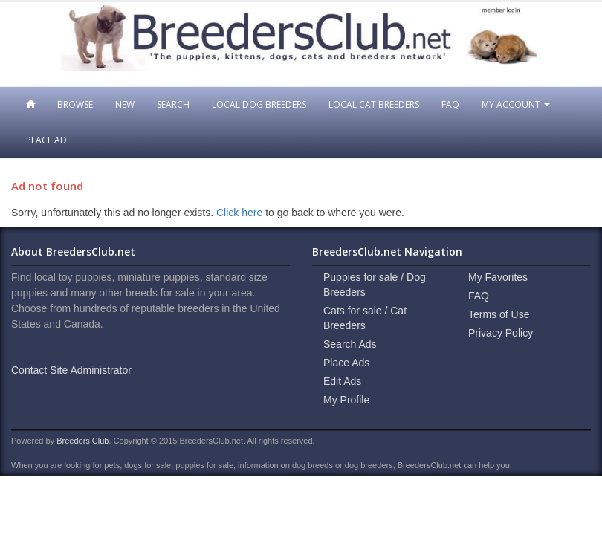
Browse (75, 104)
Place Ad (46, 140)
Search (173, 104)
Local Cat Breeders (373, 104)
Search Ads (350, 344)
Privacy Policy (500, 333)
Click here (239, 212)
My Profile (346, 400)
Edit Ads (342, 381)
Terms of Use (498, 314)
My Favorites (498, 277)
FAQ (450, 104)
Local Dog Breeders (259, 104)
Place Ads (346, 363)
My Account (516, 104)
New (125, 104)
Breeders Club (82, 440)
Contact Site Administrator (71, 370)
